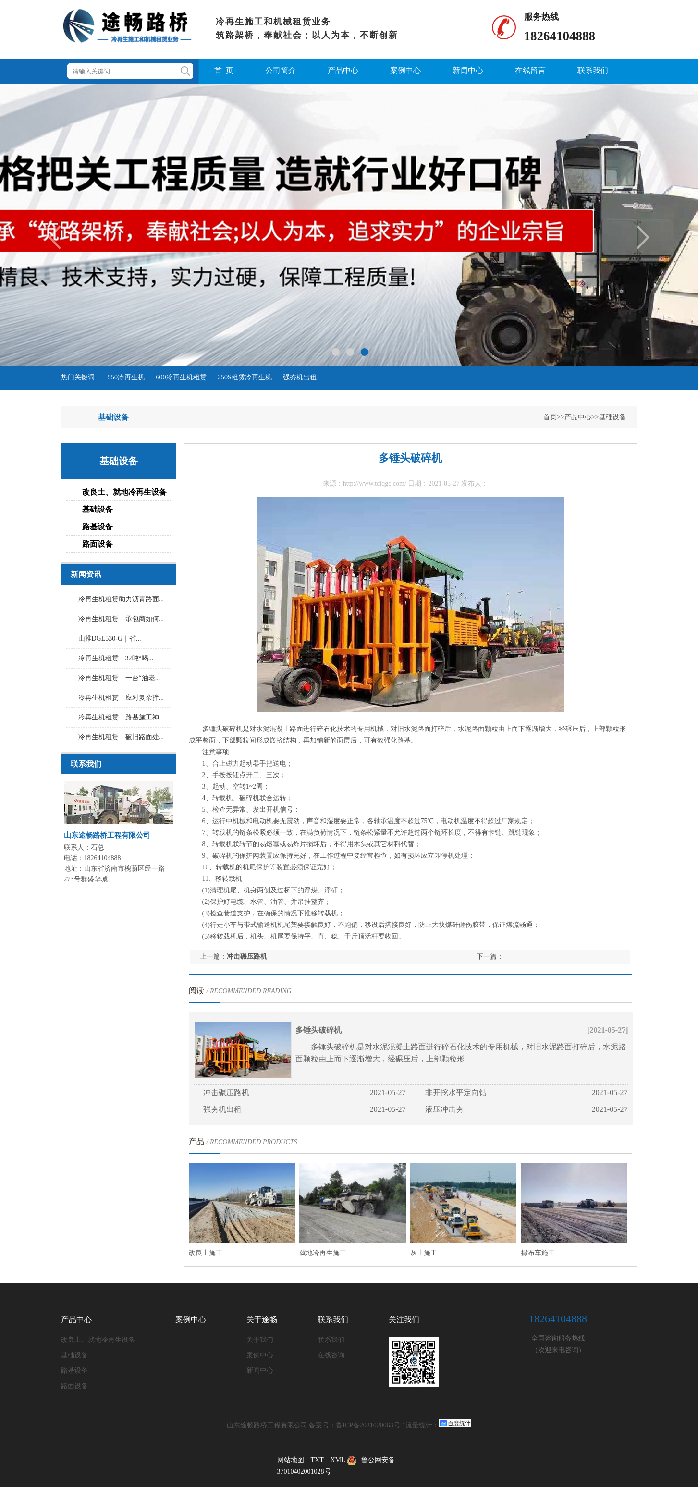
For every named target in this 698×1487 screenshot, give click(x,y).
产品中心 (343, 70)
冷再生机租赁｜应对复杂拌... (121, 697)
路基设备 (97, 527)
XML (337, 1459)
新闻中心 (468, 70)
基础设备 (612, 417)
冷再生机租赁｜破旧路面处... (121, 737)
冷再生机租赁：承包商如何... (121, 618)
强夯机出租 (300, 377)
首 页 (223, 70)
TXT (317, 1459)
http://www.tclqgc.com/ (374, 483)
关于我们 (259, 1339)
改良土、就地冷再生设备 (124, 492)
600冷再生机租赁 (181, 377)
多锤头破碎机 (318, 1030)
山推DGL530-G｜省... (109, 638)
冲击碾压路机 (247, 956)
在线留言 (530, 70)
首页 (550, 417)
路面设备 (97, 544)
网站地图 (290, 1459)
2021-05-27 (388, 1092)
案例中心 (405, 70)
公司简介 (280, 70)
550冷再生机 (126, 377)
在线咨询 (331, 1355)
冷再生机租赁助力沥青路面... (121, 599)
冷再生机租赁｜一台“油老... (119, 678)
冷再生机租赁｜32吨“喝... (116, 658)
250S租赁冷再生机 (245, 377)
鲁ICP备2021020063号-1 (370, 1425)
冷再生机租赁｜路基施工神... (121, 717)
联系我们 (592, 70)
